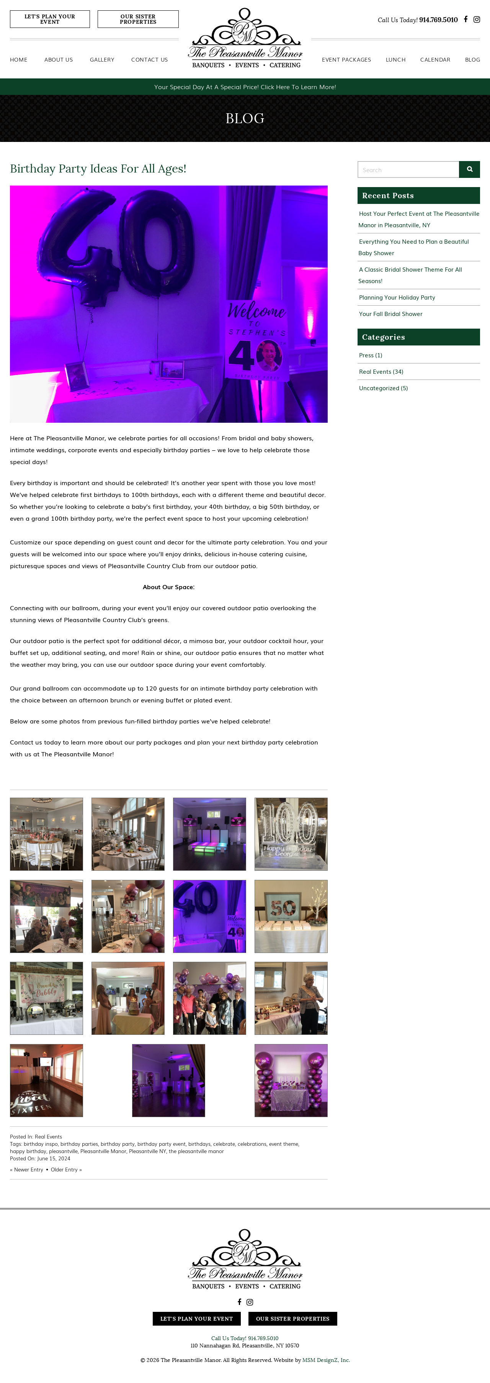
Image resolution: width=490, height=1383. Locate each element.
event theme (283, 1143)
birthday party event (161, 1143)
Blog (472, 59)
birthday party (118, 1143)
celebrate (224, 1143)
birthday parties (79, 1143)
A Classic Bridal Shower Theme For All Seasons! (410, 275)
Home (19, 59)
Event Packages (346, 59)
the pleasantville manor (196, 1151)
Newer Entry (28, 1169)
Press (366, 354)
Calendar (435, 59)
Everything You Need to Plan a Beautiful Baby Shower (413, 247)
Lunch (396, 59)
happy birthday (28, 1151)
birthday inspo (41, 1143)
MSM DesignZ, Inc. (326, 1360)
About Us (58, 59)
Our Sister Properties (138, 19)
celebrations (252, 1143)
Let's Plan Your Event (50, 19)
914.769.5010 (438, 19)
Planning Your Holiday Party (397, 297)
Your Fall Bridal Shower (391, 313)
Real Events (48, 1136)
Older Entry (64, 1169)
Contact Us (149, 59)
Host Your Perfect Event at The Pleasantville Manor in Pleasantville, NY (419, 219)
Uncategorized (379, 387)
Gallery (102, 59)
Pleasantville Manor (103, 1151)
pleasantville (63, 1151)
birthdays (199, 1143)
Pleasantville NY (147, 1151)
